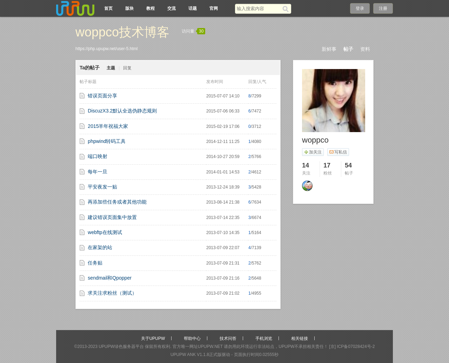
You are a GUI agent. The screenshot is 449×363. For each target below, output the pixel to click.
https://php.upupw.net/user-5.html (106, 48)
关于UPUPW (153, 338)
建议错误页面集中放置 (112, 217)
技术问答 (228, 338)
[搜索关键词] (259, 8)
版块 (129, 8)
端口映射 (97, 156)
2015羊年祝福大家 (108, 126)
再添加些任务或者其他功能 (117, 202)
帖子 (348, 49)
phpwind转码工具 (107, 141)
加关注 (313, 152)
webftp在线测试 (105, 232)
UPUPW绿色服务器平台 (121, 346)
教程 (150, 8)
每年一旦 (97, 171)
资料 (365, 49)
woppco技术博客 (122, 32)
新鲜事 (329, 49)
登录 (360, 8)
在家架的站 (100, 247)
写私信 (338, 152)
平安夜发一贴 (102, 187)
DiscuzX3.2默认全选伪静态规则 (122, 111)
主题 (111, 68)
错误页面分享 (102, 95)
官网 (213, 8)
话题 (192, 8)
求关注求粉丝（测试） (112, 293)
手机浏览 (263, 338)
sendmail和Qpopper (110, 278)
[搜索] (286, 9)
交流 (171, 8)
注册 (383, 8)
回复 (127, 68)
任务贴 (95, 263)
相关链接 (299, 338)
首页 (108, 8)
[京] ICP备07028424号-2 (352, 346)
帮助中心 (192, 338)
